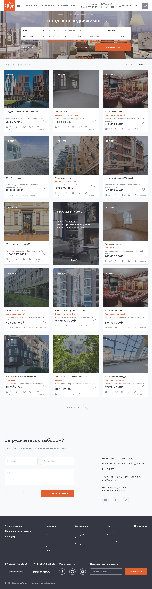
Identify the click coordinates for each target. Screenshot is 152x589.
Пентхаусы (50, 538)
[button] (33, 30)
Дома (77, 532)
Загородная (47, 5)
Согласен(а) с (23, 493)
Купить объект (112, 532)
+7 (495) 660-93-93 (88, 7)
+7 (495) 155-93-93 (88, 4)
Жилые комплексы (53, 547)
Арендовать (111, 538)
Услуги (110, 526)
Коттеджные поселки (83, 544)
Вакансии (137, 541)
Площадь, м (53, 36)
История (137, 532)
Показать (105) (113, 47)
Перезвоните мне (127, 6)
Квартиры (49, 532)
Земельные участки (82, 541)
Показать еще (72, 407)
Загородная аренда (82, 547)
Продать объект (113, 535)
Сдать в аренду (112, 541)
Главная (62, 14)
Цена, (94, 36)
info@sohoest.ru (107, 4)
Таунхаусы (49, 541)
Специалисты (139, 535)
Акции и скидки (14, 526)
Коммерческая (66, 5)
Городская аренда (53, 550)
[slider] (49, 41)
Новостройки (51, 544)
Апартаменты (51, 535)
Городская (30, 5)
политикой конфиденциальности (27, 493)
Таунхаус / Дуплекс (82, 535)
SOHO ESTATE (9, 5)
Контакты (10, 536)
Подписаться (136, 572)
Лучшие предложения (18, 531)
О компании (140, 526)
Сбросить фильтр (83, 47)
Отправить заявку (57, 493)
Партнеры (138, 538)
